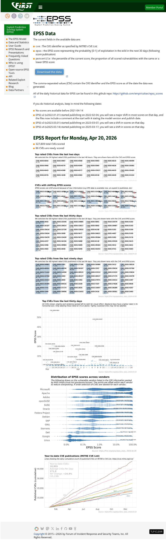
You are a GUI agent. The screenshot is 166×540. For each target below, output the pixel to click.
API (10, 76)
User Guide (15, 45)
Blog (11, 86)
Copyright (39, 533)
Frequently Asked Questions (18, 57)
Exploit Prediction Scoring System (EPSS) (16, 30)
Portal (154, 7)
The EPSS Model (17, 38)
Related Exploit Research (17, 81)
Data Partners (16, 90)
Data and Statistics (19, 42)
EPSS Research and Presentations (19, 50)
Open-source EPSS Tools (19, 71)
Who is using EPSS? (16, 64)
